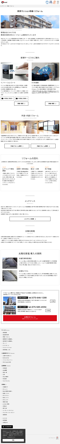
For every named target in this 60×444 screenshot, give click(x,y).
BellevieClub (6, 357)
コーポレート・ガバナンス (8, 410)
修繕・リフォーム (10, 6)
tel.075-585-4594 (37, 307)
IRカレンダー (5, 399)
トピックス (5, 418)
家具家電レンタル (6, 349)
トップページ (3, 6)
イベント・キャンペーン (7, 360)
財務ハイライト (6, 393)
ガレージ (5, 343)
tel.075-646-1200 (38, 297)
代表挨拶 (5, 368)
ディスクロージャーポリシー (9, 412)
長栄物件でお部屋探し (7, 341)
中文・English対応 (7, 362)
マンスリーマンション (7, 347)
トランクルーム (6, 345)
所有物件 (5, 378)
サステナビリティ (6, 381)
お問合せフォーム (30, 318)
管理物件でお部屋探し (7, 339)
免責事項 (5, 414)
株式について (6, 397)
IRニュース (5, 389)
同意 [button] (13, 440)
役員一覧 (5, 372)
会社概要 (5, 370)
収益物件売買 (6, 334)
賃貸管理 (5, 332)
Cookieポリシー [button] (11, 437)
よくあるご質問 (6, 404)
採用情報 (5, 420)
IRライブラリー (6, 395)
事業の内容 (5, 401)
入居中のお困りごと (7, 355)
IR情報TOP (5, 387)
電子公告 (5, 408)
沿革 (4, 374)
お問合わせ (5, 422)
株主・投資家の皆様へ (7, 391)
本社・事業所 (5, 376)
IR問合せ (5, 406)
